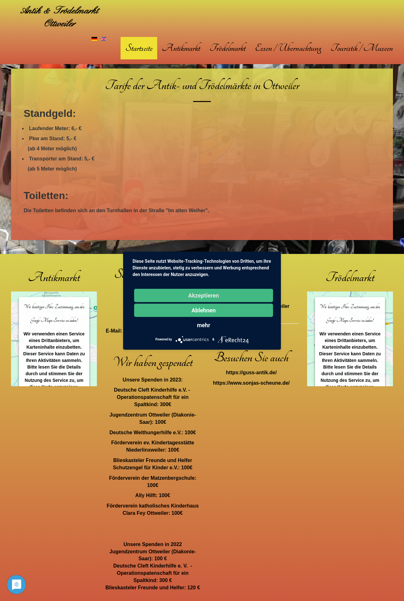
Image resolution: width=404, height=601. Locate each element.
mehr (203, 325)
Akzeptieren (203, 295)
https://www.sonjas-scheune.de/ (251, 383)
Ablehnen (204, 310)
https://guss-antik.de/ (251, 372)
